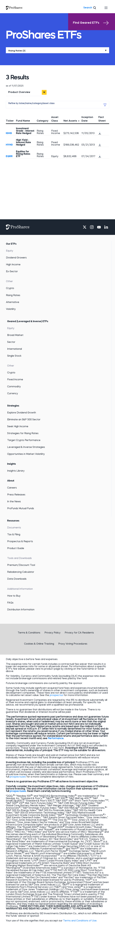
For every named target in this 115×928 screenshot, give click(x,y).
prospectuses (18, 777)
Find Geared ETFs (91, 22)
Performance (55, 738)
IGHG (9, 133)
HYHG (9, 145)
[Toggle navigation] (106, 8)
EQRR (9, 156)
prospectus (56, 695)
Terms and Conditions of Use (80, 921)
